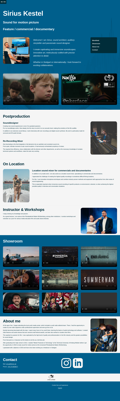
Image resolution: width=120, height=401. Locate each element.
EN (5, 2)
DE (2, 2)
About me (95, 47)
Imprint (60, 388)
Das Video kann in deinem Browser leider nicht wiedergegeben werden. (21, 256)
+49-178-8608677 (13, 366)
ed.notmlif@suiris (11, 364)
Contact (95, 50)
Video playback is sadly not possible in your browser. (31, 89)
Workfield (95, 40)
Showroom (96, 43)
